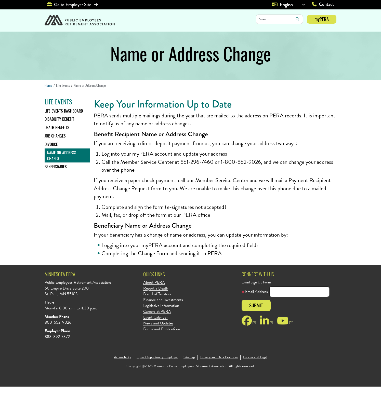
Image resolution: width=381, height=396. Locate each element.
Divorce (51, 154)
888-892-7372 (57, 346)
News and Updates (158, 333)
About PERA (154, 292)
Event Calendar (155, 327)
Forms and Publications (161, 339)
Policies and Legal (255, 366)
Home (48, 94)
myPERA (321, 19)
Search (297, 19)
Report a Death (155, 298)
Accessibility (122, 366)
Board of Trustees (157, 303)
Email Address (255, 301)
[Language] (292, 4)
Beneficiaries (56, 176)
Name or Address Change (61, 165)
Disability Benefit (59, 128)
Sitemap (189, 366)
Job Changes (55, 145)
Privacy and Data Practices (219, 366)
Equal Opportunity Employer (157, 366)
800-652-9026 (58, 332)
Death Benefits (57, 137)
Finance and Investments (163, 309)
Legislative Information (161, 315)
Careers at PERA (157, 321)
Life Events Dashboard (64, 120)
